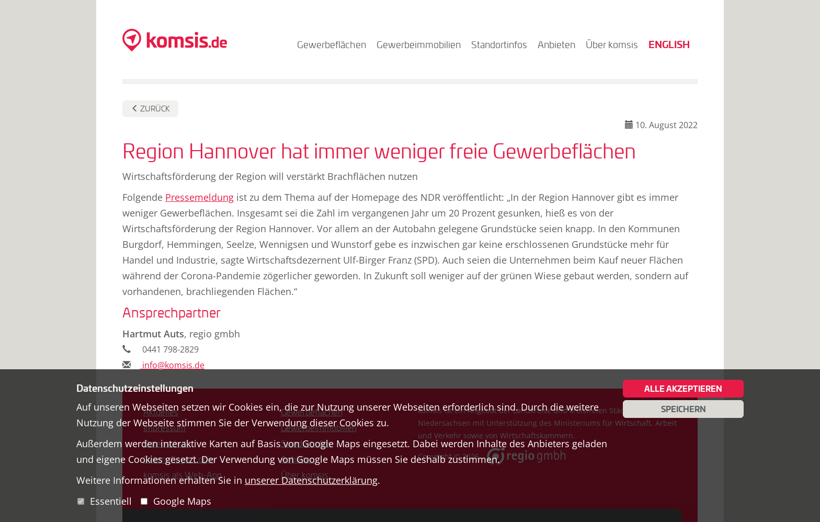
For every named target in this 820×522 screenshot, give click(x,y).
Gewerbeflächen (331, 44)
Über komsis (612, 44)
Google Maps (182, 501)
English (669, 44)
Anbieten (556, 44)
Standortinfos (499, 44)
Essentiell (111, 501)
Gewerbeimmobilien (419, 44)
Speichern (683, 409)
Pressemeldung (199, 197)
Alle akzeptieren (683, 388)
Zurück (150, 108)
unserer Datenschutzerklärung (311, 480)
